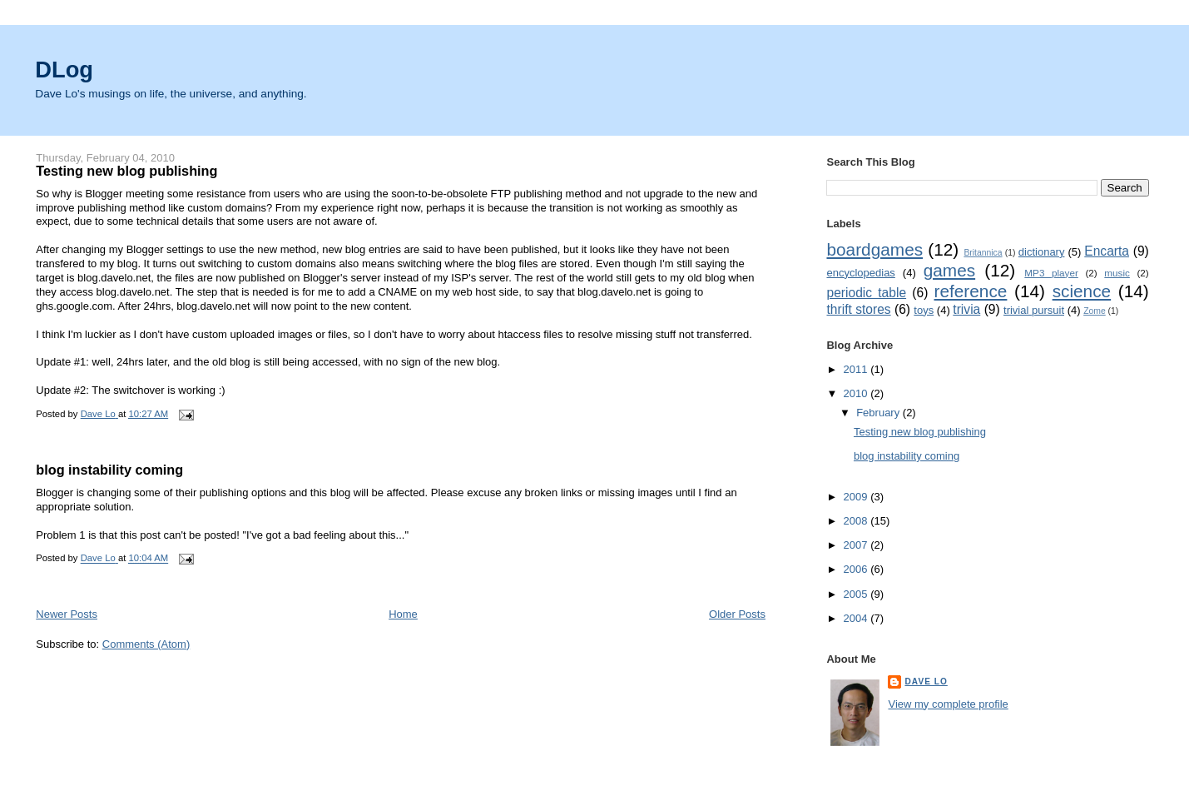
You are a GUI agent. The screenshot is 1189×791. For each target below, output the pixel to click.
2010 (857, 393)
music (1117, 272)
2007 (857, 545)
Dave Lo (925, 681)
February (879, 412)
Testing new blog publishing (126, 170)
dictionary (1041, 252)
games (949, 270)
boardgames (874, 249)
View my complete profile (948, 704)
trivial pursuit (1033, 310)
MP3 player (1051, 272)
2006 (857, 569)
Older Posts (737, 614)
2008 (857, 521)
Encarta (1106, 251)
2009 (857, 496)
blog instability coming (109, 469)
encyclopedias (860, 272)
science (1082, 291)
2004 (857, 618)
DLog (64, 69)
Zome (1094, 311)
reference (971, 291)
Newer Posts (66, 614)
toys (924, 310)
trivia (966, 309)
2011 (857, 369)
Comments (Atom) (146, 644)
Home (403, 614)
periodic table (866, 293)
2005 (857, 594)
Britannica (983, 252)
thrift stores (858, 309)
